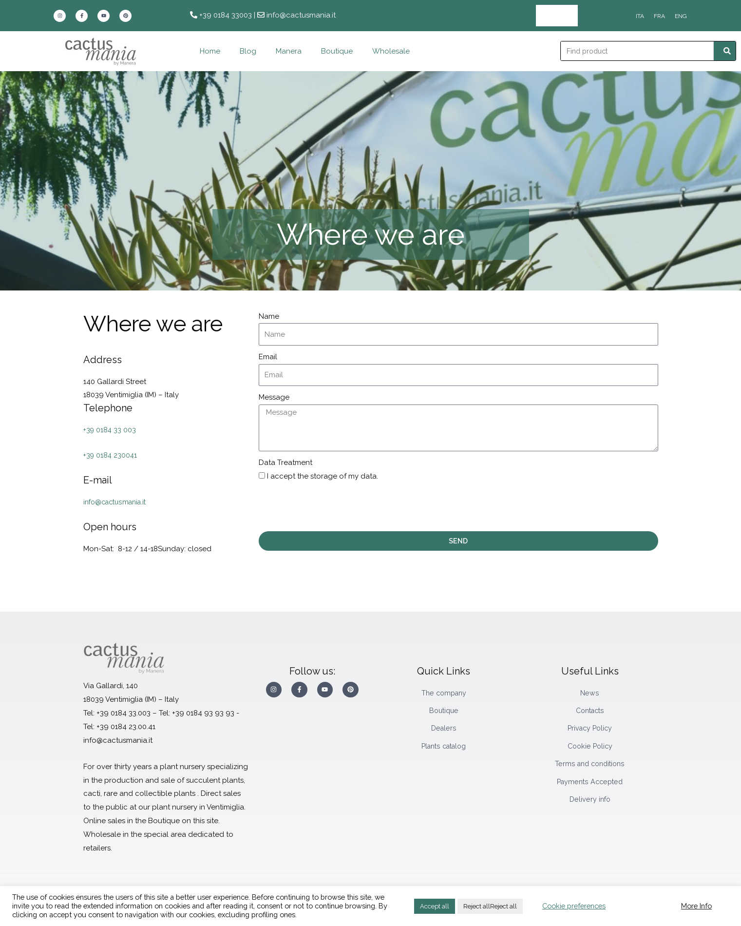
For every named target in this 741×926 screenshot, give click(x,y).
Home (210, 51)
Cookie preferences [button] (574, 906)
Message (274, 397)
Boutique (337, 51)
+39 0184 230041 (111, 455)
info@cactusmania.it (117, 502)
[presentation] (333, 507)
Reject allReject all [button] (490, 906)
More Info (696, 906)
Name (269, 315)
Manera (289, 51)
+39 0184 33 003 (110, 429)
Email (268, 356)
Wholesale (557, 15)
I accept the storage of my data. (322, 476)
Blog (248, 51)
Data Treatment (285, 462)
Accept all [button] (434, 906)
